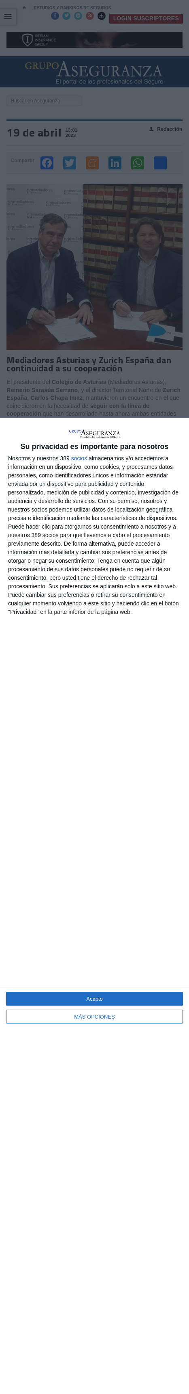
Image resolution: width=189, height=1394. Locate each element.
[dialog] (94, 906)
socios (79, 458)
